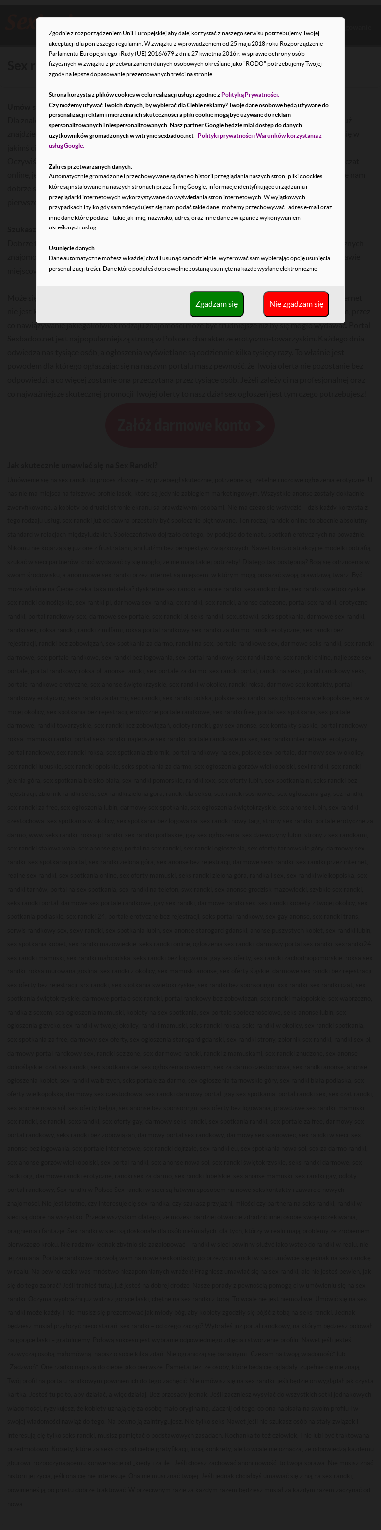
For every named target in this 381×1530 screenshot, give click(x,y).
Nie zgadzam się (296, 303)
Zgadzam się (216, 303)
